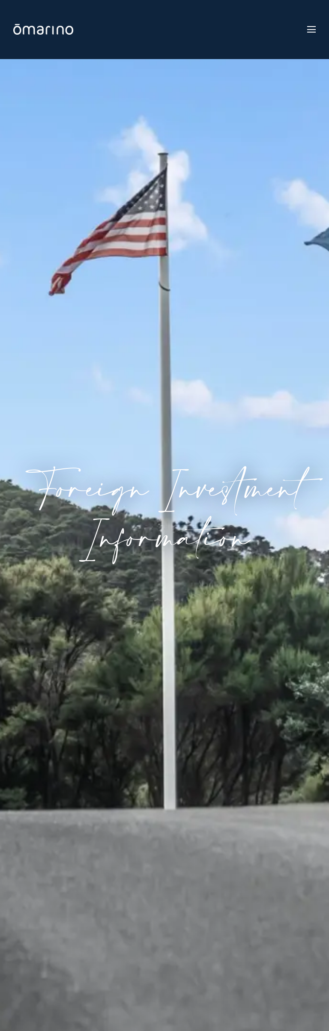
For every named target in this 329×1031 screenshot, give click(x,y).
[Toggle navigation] (311, 29)
